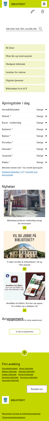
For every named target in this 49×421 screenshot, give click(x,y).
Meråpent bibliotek (15, 64)
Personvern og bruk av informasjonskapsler (21, 413)
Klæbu (22, 162)
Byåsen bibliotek (9, 371)
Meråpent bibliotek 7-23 (13, 172)
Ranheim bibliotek (10, 377)
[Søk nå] (40, 28)
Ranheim (22, 129)
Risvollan (22, 142)
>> (25, 227)
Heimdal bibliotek (27, 371)
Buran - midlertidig (22, 122)
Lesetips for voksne (15, 72)
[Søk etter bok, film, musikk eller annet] (24, 29)
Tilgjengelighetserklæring (13, 417)
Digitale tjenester (14, 80)
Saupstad (22, 155)
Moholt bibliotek (25, 374)
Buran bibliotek (26, 368)
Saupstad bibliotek (10, 380)
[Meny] (44, 4)
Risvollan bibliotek (28, 377)
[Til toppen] (24, 353)
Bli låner (10, 47)
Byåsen (22, 136)
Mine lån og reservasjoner (19, 55)
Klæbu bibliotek (9, 374)
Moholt (22, 116)
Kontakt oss (37, 389)
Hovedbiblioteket (22, 109)
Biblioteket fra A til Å (16, 88)
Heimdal (22, 149)
